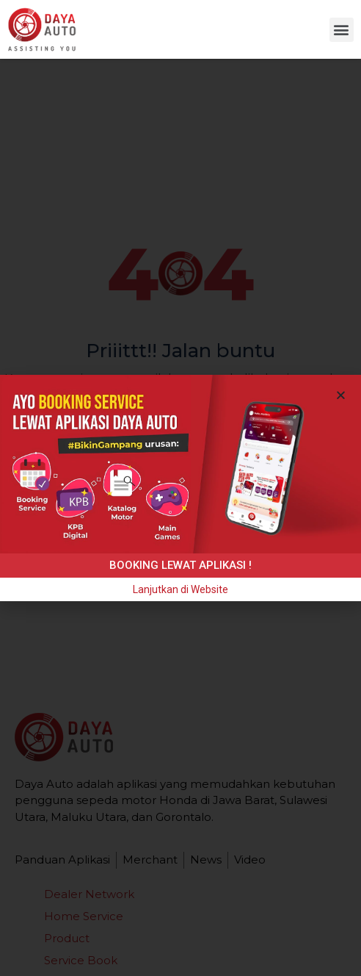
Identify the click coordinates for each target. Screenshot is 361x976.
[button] (341, 30)
